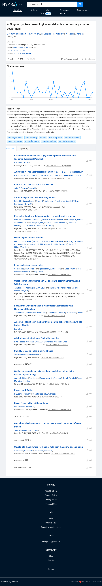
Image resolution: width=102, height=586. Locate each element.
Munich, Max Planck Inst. (60, 288)
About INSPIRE (51, 491)
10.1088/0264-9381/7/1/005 (59, 178)
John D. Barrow (20, 188)
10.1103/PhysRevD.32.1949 (52, 357)
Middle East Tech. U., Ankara (28, 34)
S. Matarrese (38, 394)
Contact (51, 569)
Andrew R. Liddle (51, 223)
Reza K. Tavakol (69, 378)
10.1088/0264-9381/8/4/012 (59, 275)
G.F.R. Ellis (18, 269)
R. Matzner (71, 313)
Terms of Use (51, 504)
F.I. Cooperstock (47, 34)
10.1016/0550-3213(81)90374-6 (58, 165)
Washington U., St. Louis (35, 288)
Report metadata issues (51, 527)
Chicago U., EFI (36, 223)
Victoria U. (60, 34)
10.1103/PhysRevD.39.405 (54, 316)
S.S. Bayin (11, 34)
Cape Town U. (70, 269)
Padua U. (27, 394)
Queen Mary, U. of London (31, 226)
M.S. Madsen (19, 407)
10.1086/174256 (18, 50)
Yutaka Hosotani (21, 355)
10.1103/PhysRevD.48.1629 (25, 210)
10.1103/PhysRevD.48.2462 (57, 433)
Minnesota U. (34, 355)
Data (42, 13)
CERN (26, 163)
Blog (51, 556)
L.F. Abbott (18, 163)
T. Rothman (52, 313)
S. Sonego (18, 451)
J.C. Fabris (41, 175)
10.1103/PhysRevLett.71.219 (25, 259)
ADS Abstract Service (22, 53)
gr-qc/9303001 (54, 207)
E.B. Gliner (18, 329)
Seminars (64, 10)
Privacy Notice (51, 500)
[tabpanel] (51, 313)
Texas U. (61, 313)
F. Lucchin (18, 394)
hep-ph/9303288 (54, 228)
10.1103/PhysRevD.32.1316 (52, 397)
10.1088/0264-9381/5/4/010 (59, 410)
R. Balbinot (18, 175)
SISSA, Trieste (29, 269)
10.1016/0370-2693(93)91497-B (56, 384)
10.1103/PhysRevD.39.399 (24, 299)
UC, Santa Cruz (32, 342)
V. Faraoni (70, 34)
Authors (34, 10)
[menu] (93, 4)
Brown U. (39, 201)
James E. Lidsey (21, 378)
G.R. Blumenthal (46, 342)
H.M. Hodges (19, 342)
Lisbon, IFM (33, 430)
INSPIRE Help (50, 523)
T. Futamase (19, 288)
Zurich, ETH (71, 201)
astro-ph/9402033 (20, 48)
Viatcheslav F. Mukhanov (55, 201)
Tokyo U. (24, 291)
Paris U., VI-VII (30, 175)
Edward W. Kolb (48, 220)
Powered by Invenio (9, 581)
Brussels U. (28, 451)
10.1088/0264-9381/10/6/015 (63, 453)
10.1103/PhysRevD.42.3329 (57, 345)
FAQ (51, 518)
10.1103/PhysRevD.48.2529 (25, 231)
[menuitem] (97, 4)
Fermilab (59, 220)
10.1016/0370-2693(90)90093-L (56, 191)
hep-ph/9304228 (63, 256)
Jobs (48, 10)
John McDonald (20, 430)
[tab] (14, 148)
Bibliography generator (51, 542)
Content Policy (51, 495)
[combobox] (58, 4)
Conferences (83, 10)
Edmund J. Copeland (22, 220)
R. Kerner (64, 175)
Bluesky (51, 560)
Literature (17, 10)
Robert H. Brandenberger (24, 201)
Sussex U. (32, 188)
